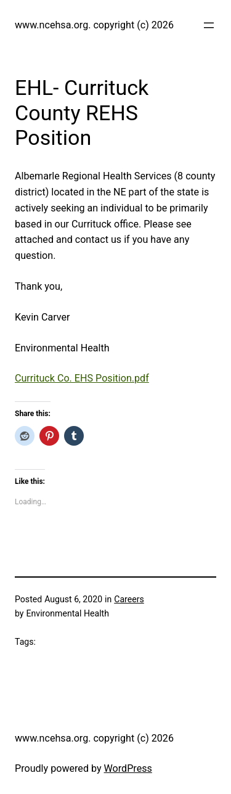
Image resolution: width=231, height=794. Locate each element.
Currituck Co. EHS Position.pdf (82, 378)
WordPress (128, 768)
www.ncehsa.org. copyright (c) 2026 (94, 25)
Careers (129, 599)
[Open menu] (208, 25)
